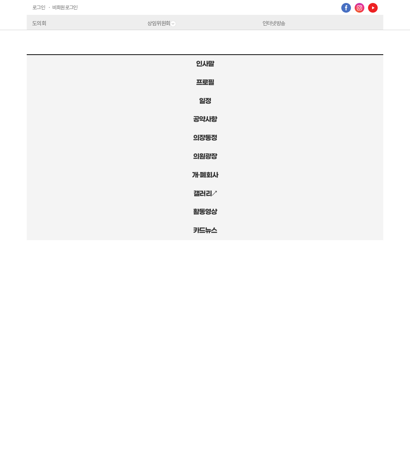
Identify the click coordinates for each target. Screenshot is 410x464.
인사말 (205, 64)
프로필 (205, 82)
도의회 (39, 23)
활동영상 (205, 212)
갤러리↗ (205, 193)
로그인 (38, 7)
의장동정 (205, 138)
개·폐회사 (205, 175)
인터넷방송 (274, 23)
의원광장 (205, 156)
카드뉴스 (205, 230)
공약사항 (205, 119)
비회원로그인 (65, 7)
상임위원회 (161, 23)
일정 (205, 101)
